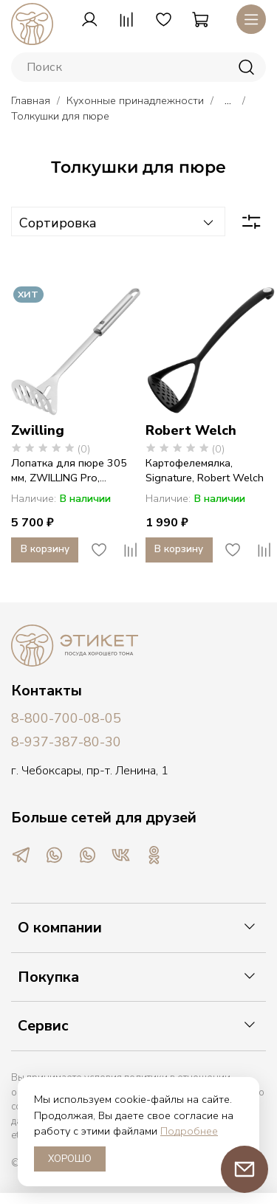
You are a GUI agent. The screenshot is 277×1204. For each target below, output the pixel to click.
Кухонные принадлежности (135, 100)
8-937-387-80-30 (66, 742)
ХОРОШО (70, 1159)
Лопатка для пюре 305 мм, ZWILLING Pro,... (69, 470)
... (228, 100)
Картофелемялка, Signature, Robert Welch (205, 470)
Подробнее (189, 1131)
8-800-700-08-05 (66, 718)
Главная (30, 100)
